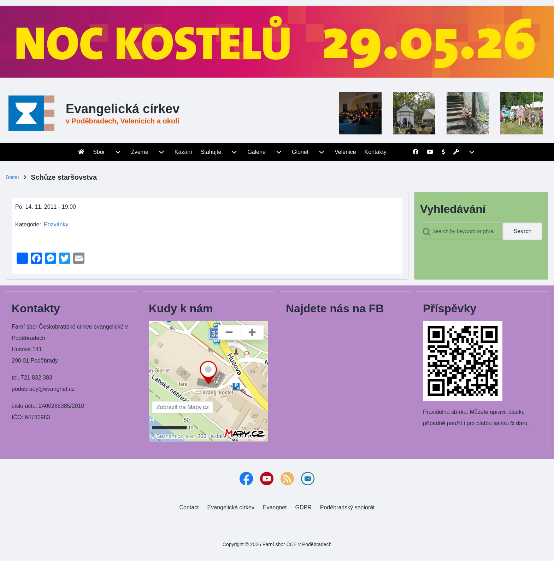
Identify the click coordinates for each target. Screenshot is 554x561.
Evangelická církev (122, 109)
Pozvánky (56, 224)
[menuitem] (81, 152)
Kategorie (27, 224)
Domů (12, 177)
